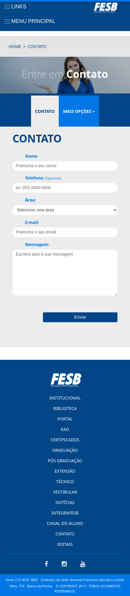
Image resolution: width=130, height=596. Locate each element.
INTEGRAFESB (65, 513)
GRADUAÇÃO (65, 450)
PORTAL (64, 419)
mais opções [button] (77, 111)
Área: (30, 200)
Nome (31, 156)
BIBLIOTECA (65, 408)
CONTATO (64, 534)
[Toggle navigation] (15, 6)
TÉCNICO (65, 481)
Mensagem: (37, 244)
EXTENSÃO (65, 471)
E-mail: (32, 222)
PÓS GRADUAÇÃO (65, 460)
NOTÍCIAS (65, 502)
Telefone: (43, 178)
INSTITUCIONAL (65, 398)
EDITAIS (65, 544)
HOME (15, 46)
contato (37, 46)
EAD (65, 429)
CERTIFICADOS (65, 440)
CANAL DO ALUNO (65, 523)
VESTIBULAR (65, 492)
